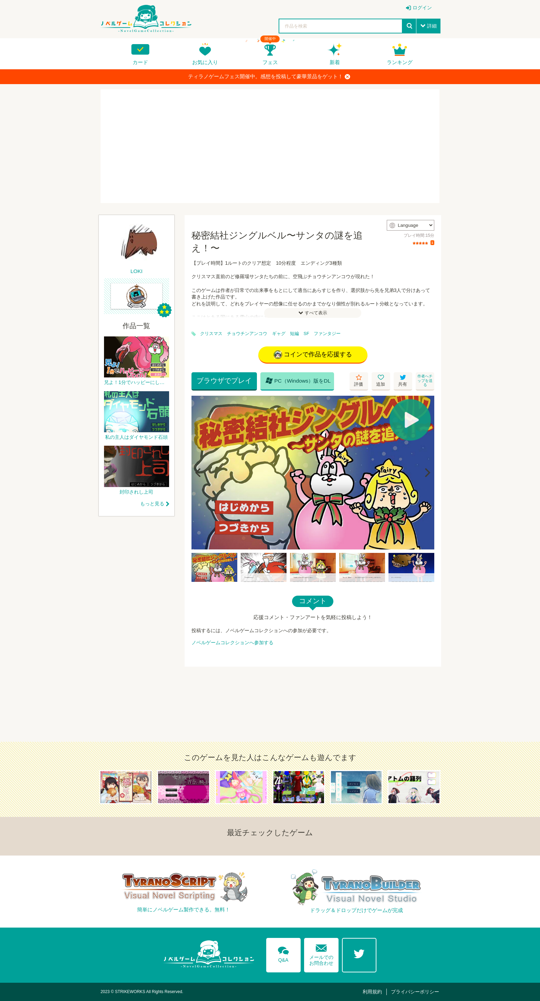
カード (140, 62)
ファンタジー (327, 333)
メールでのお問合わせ (321, 953)
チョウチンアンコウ (247, 333)
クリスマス (211, 333)
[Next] (426, 472)
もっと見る (152, 503)
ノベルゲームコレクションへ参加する (232, 642)
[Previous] (199, 472)
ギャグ (278, 333)
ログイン (422, 7)
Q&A (283, 953)
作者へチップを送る (425, 380)
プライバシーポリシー (415, 991)
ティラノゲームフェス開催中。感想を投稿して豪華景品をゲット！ (269, 76)
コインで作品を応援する (313, 355)
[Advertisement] (270, 146)
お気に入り (205, 62)
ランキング (400, 62)
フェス (270, 62)
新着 (335, 62)
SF (306, 333)
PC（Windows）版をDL (298, 380)
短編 (294, 333)
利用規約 (372, 991)
